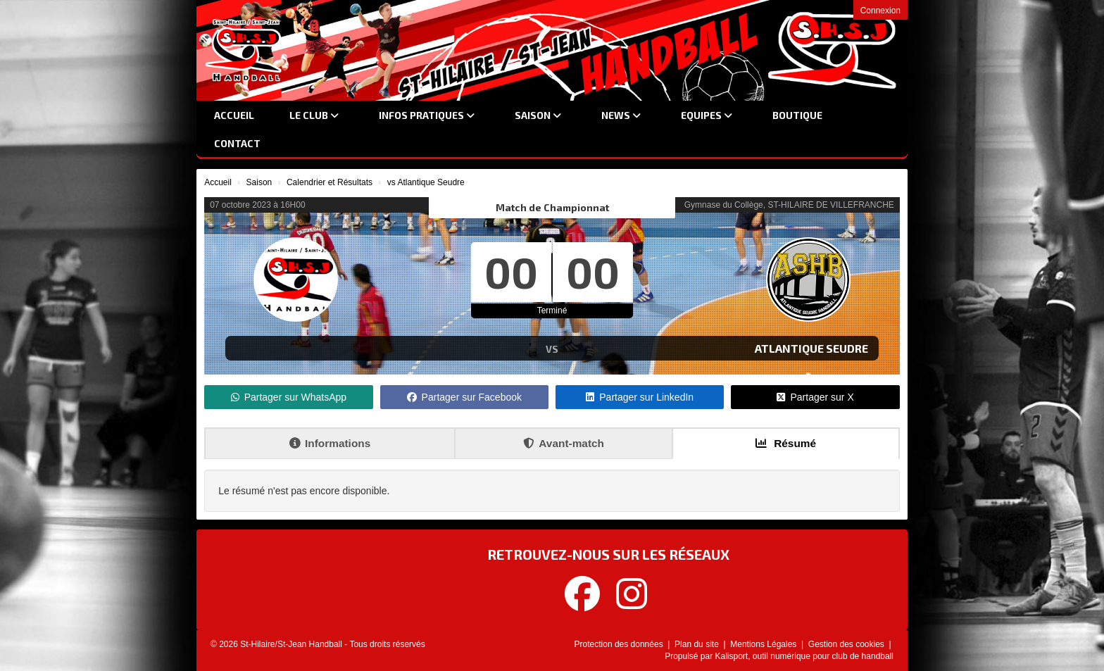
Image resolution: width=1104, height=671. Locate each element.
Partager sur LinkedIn (640, 397)
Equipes (706, 115)
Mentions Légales (764, 644)
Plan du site (698, 644)
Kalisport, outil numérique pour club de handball (804, 656)
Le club (314, 115)
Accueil (234, 115)
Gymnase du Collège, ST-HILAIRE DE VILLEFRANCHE (789, 205)
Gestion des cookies (847, 644)
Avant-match (563, 443)
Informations (329, 443)
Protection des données (620, 644)
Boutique (797, 115)
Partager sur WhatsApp (289, 397)
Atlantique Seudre (811, 348)
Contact (237, 143)
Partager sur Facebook (464, 397)
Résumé (785, 443)
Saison (538, 115)
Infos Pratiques (427, 115)
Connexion (880, 10)
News (621, 115)
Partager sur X (815, 397)
